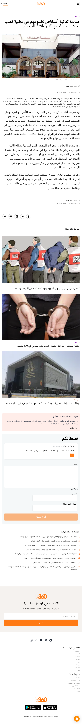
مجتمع (77, 16)
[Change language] (5, 4)
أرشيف (78, 691)
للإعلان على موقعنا (74, 683)
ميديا (78, 662)
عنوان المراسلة (70, 504)
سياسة (77, 651)
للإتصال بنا (76, 688)
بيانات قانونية (76, 686)
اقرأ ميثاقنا (73, 428)
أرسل (41, 623)
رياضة (78, 665)
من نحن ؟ (77, 677)
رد (72, 455)
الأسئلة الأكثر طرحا (74, 680)
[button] (77, 719)
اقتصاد (78, 654)
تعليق (74, 464)
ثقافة (78, 659)
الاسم (74, 493)
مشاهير (77, 667)
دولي (78, 670)
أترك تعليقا (41, 517)
